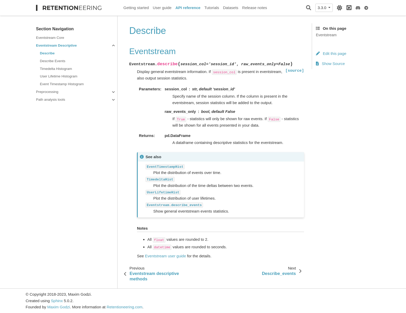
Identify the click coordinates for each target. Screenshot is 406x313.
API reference (187, 7)
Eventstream (326, 35)
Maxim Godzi (58, 307)
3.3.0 (323, 7)
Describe (47, 53)
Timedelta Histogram (56, 69)
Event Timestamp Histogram (62, 84)
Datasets (230, 7)
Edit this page (331, 53)
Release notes (254, 7)
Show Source (330, 63)
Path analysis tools (50, 99)
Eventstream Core (50, 38)
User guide (162, 7)
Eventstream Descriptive (56, 45)
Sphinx (57, 301)
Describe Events (52, 61)
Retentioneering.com (124, 307)
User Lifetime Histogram (58, 76)
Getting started (136, 7)
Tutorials (211, 7)
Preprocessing (47, 92)
